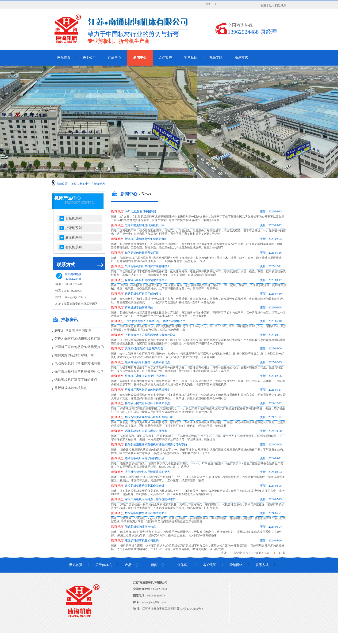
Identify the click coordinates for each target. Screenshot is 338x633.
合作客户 (165, 57)
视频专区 (216, 57)
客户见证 (190, 57)
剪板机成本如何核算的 (70, 388)
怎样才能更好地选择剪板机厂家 (77, 339)
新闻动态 (99, 183)
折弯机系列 (73, 228)
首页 (74, 183)
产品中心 (114, 57)
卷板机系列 (73, 247)
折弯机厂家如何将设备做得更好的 (79, 347)
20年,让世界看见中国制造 (73, 330)
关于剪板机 (103, 565)
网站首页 (63, 57)
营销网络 (236, 565)
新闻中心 (139, 57)
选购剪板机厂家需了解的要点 (75, 379)
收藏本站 (266, 5)
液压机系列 (73, 237)
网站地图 (280, 5)
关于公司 (89, 57)
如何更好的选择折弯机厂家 (74, 355)
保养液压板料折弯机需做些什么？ (79, 371)
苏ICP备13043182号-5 (190, 608)
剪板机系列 (73, 218)
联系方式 (241, 57)
